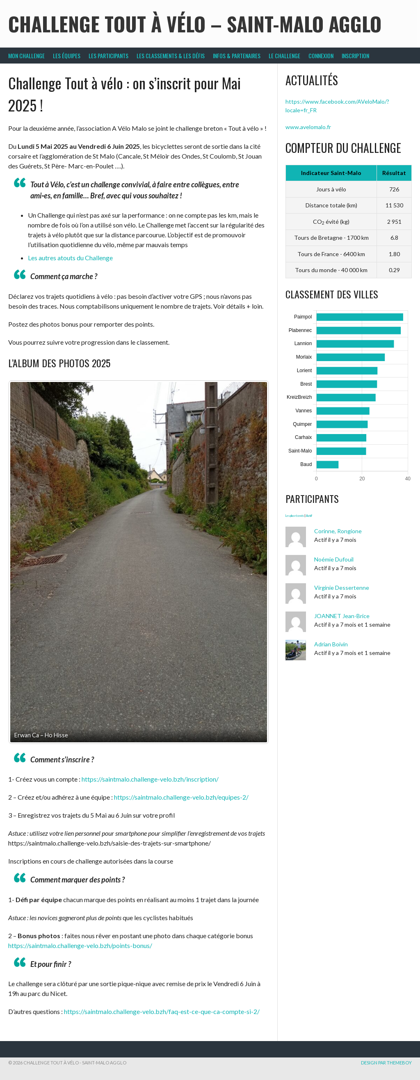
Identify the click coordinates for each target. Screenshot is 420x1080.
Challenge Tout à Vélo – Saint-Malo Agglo (194, 23)
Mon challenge (26, 55)
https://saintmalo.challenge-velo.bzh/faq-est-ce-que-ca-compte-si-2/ (162, 1011)
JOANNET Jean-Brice (342, 615)
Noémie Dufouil (334, 559)
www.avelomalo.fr (308, 126)
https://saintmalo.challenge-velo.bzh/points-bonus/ (80, 945)
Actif (309, 515)
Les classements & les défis (171, 55)
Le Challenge (284, 55)
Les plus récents (294, 515)
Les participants (108, 55)
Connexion (320, 55)
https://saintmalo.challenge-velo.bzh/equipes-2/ (181, 797)
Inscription (355, 55)
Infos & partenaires (236, 55)
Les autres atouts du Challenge (70, 257)
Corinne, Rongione (338, 530)
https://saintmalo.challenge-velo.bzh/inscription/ (150, 779)
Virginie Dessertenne (341, 587)
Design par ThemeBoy (386, 1062)
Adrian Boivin (331, 644)
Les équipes (66, 55)
